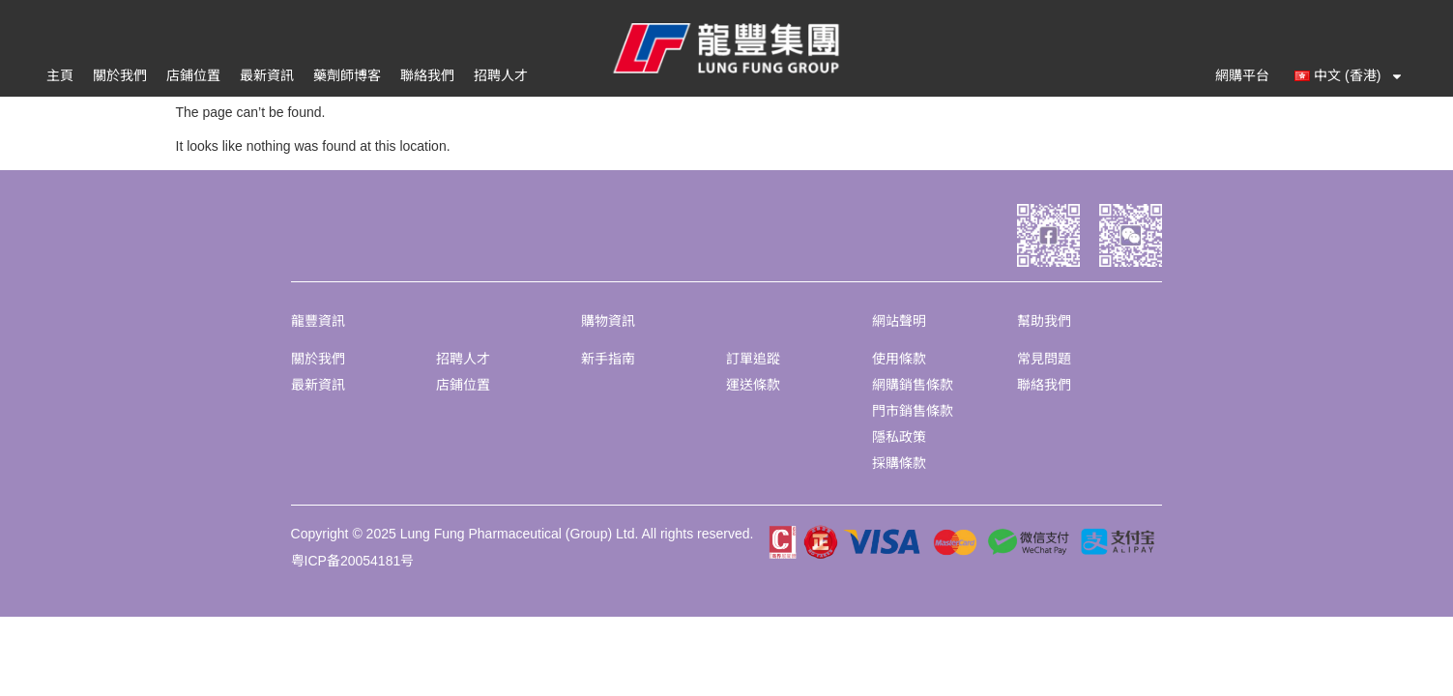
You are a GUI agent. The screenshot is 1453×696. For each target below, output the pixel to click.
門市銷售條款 (912, 411)
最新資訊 (267, 75)
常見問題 (1044, 358)
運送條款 (753, 384)
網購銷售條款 (912, 384)
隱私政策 (899, 437)
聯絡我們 (427, 75)
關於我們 (120, 75)
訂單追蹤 (753, 358)
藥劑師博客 (347, 75)
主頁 (59, 75)
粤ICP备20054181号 (353, 560)
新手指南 (608, 358)
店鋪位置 (193, 75)
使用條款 (899, 358)
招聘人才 (501, 75)
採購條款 (899, 463)
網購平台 (1242, 75)
